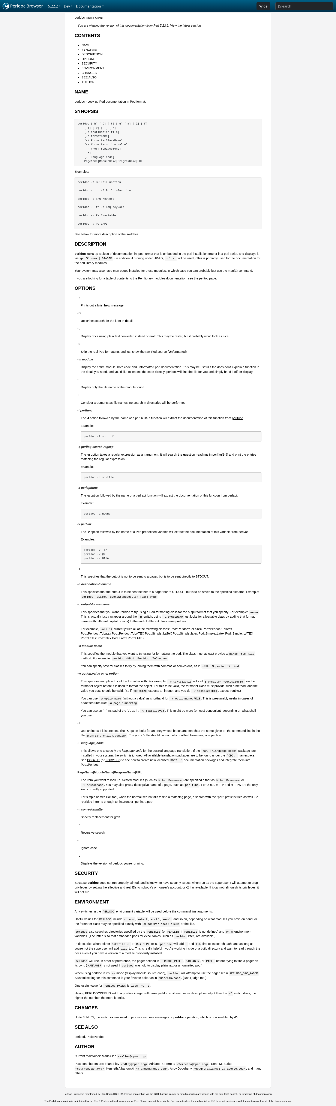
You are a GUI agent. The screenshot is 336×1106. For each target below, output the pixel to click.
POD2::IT (93, 760)
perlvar (243, 532)
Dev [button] (67, 6)
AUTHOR (87, 82)
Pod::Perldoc (89, 764)
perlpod (80, 1036)
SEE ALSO (88, 77)
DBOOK (117, 1094)
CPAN (98, 18)
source (90, 18)
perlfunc (237, 418)
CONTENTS (87, 35)
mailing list (201, 1101)
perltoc (203, 278)
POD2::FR (112, 760)
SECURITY (89, 63)
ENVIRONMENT (92, 68)
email (183, 1094)
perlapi (232, 495)
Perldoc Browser (23, 6)
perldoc (80, 17)
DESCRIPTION (91, 54)
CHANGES (89, 73)
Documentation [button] (88, 6)
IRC (213, 1101)
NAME (85, 45)
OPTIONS (88, 59)
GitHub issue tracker (165, 1094)
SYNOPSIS (89, 49)
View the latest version (185, 25)
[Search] (304, 6)
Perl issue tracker (180, 1101)
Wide (263, 6)
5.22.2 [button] (53, 6)
